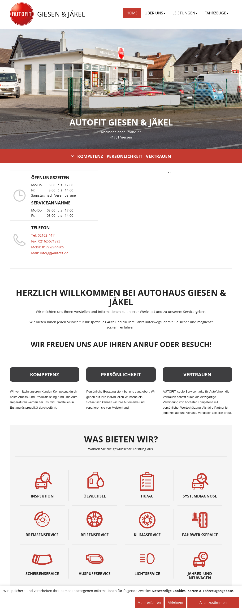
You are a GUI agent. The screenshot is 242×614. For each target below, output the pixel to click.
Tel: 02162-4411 (43, 235)
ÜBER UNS (155, 13)
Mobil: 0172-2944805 (47, 247)
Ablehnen (175, 602)
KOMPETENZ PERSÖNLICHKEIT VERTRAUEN (121, 156)
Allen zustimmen (213, 602)
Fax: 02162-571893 (45, 241)
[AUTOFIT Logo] (21, 14)
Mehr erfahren (149, 602)
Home (132, 13)
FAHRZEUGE (217, 13)
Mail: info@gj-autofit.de (49, 253)
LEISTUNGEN (185, 13)
